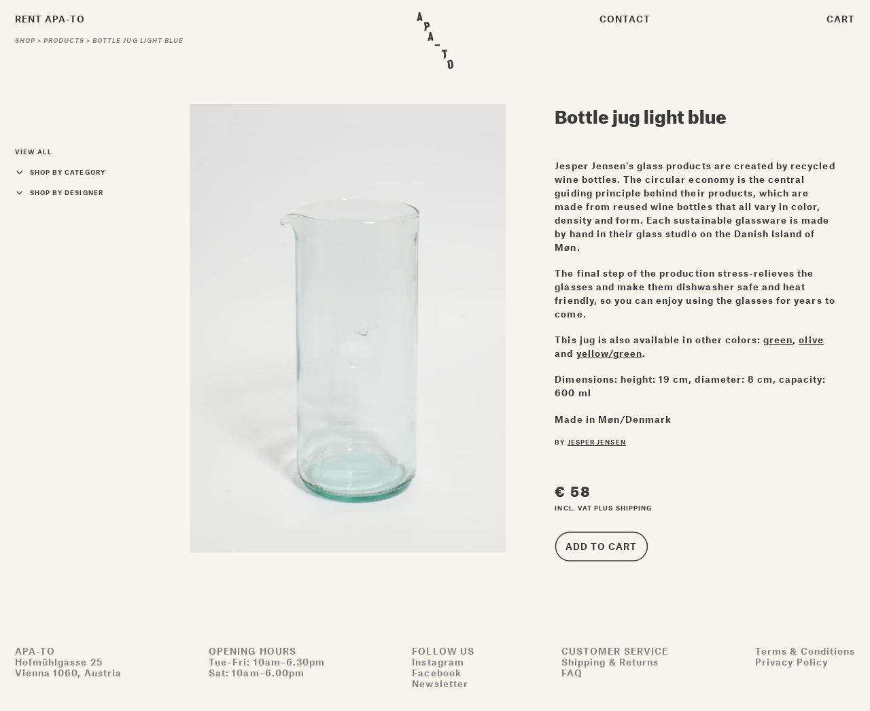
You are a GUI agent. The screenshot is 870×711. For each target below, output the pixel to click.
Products (65, 40)
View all (33, 152)
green (778, 339)
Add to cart (601, 546)
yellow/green (609, 353)
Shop (26, 40)
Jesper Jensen (597, 442)
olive (811, 339)
